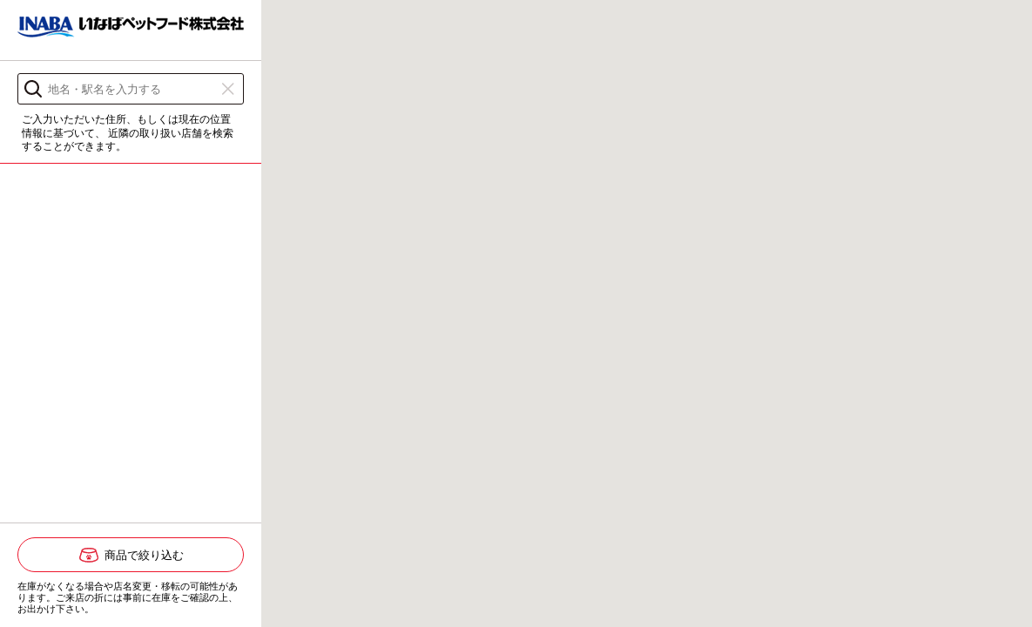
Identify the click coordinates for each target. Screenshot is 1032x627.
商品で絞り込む (144, 555)
